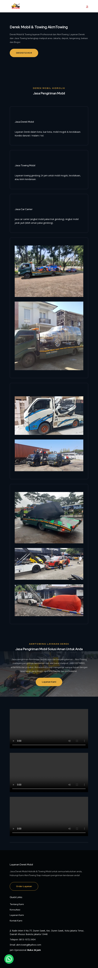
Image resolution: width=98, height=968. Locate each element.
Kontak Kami (16, 920)
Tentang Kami (17, 904)
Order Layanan (24, 886)
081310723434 (24, 52)
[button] (9, 959)
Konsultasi (15, 909)
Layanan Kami (49, 681)
